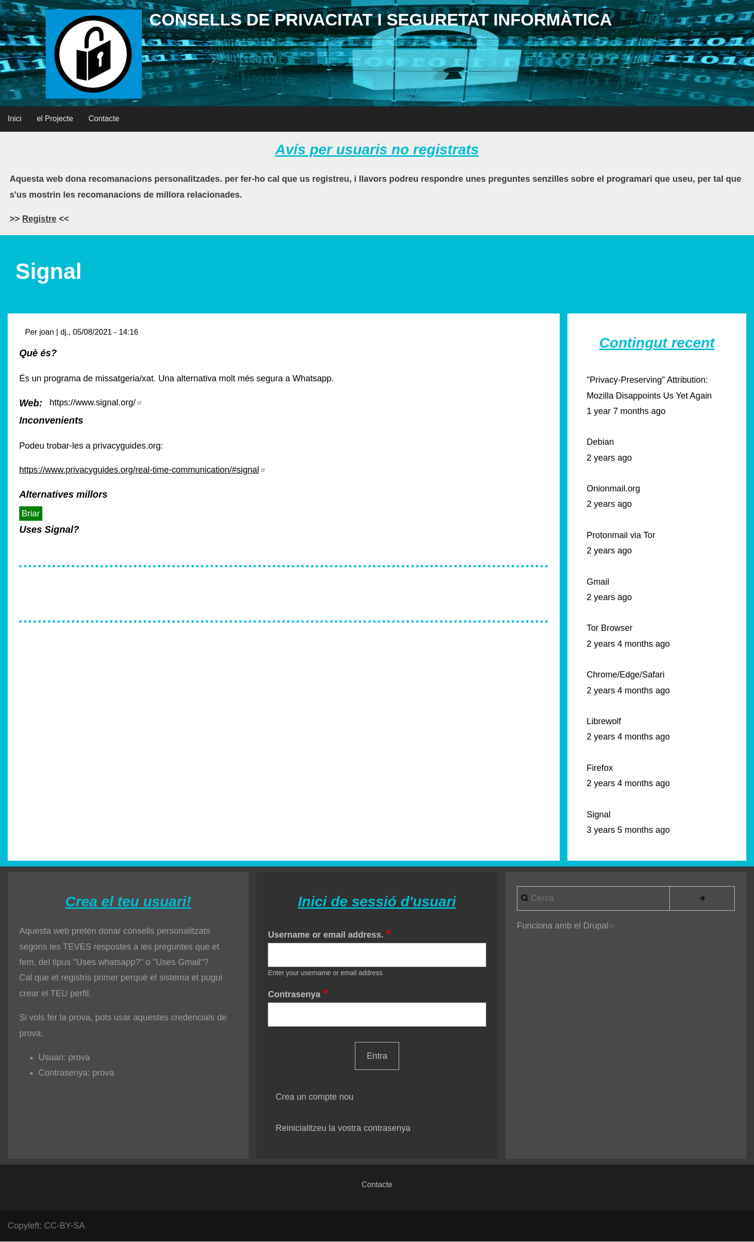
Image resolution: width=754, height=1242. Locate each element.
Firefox (600, 768)
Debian (600, 442)
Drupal (599, 925)
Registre (39, 219)
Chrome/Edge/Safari (626, 674)
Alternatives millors (63, 494)
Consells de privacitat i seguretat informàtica (386, 19)
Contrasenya (294, 994)
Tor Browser (610, 628)
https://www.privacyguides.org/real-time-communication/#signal (143, 470)
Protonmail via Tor (621, 535)
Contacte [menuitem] (103, 118)
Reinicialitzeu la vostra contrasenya (343, 1128)
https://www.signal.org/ (96, 402)
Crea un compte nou (315, 1097)
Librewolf (604, 721)
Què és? (38, 353)
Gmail (598, 582)
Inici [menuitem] (14, 118)
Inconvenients (51, 420)
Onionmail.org (614, 488)
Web (29, 403)
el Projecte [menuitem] (55, 118)
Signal (599, 814)
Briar (31, 513)
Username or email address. (325, 935)
